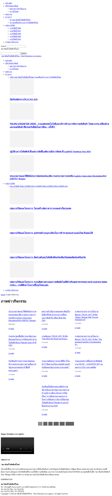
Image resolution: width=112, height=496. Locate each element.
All (11, 77)
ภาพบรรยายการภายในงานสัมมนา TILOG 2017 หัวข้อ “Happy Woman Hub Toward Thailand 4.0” (86, 315)
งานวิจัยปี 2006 (15, 28)
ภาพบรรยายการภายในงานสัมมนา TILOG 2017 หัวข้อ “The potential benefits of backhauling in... (88, 340)
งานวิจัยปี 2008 (15, 34)
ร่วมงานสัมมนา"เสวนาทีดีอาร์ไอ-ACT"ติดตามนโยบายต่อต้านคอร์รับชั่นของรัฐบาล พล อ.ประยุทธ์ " (56, 364)
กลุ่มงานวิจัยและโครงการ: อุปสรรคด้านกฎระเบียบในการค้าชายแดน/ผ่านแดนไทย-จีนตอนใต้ (51, 233)
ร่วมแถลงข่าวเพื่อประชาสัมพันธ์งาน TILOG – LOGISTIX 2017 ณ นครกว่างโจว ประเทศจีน (89, 364)
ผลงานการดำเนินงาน (18, 9)
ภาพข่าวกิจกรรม (11, 42)
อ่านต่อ (11, 329)
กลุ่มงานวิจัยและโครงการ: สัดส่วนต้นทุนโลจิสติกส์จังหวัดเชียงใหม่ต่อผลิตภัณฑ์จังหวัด (48, 257)
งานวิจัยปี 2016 (15, 39)
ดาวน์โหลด (14, 11)
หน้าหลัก (8, 3)
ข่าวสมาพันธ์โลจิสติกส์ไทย (20, 20)
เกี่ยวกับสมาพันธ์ (11, 6)
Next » (69, 424)
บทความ (8, 14)
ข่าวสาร (8, 17)
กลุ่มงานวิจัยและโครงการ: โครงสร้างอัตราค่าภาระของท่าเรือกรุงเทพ (40, 208)
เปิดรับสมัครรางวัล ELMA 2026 (24, 99)
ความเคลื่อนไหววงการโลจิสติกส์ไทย (24, 23)
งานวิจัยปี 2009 (15, 36)
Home (3, 295)
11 (62, 424)
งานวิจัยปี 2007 (15, 31)
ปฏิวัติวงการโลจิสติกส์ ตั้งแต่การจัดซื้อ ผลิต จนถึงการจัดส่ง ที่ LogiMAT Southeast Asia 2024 (50, 151)
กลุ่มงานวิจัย (10, 25)
